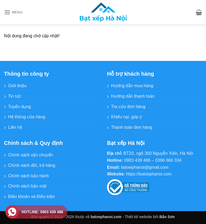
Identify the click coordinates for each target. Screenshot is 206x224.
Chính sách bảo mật (27, 186)
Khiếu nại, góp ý (126, 117)
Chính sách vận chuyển (30, 155)
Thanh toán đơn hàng (131, 127)
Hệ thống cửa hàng (26, 117)
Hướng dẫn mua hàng (132, 85)
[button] (13, 12)
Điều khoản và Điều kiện (31, 196)
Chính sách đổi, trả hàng (31, 165)
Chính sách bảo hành (28, 176)
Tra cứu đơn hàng (128, 106)
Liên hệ (15, 127)
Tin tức (14, 96)
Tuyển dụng (19, 106)
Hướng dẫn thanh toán (132, 96)
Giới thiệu (17, 85)
